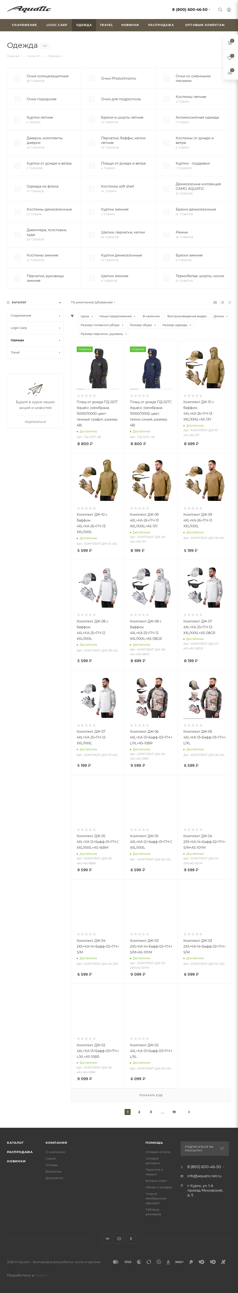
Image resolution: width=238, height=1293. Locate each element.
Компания (56, 1142)
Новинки (16, 1161)
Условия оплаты (158, 1152)
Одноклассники (131, 1239)
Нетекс (41, 1275)
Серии (51, 1158)
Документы (54, 1178)
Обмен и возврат (158, 1187)
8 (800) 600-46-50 (190, 9)
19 (174, 1112)
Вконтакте (107, 1239)
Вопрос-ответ (156, 1181)
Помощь (154, 1142)
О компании (55, 1152)
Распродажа (20, 1152)
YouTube (119, 1239)
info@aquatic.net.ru (204, 1176)
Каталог (15, 1142)
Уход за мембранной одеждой (155, 1198)
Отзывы (52, 1165)
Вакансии (53, 1171)
